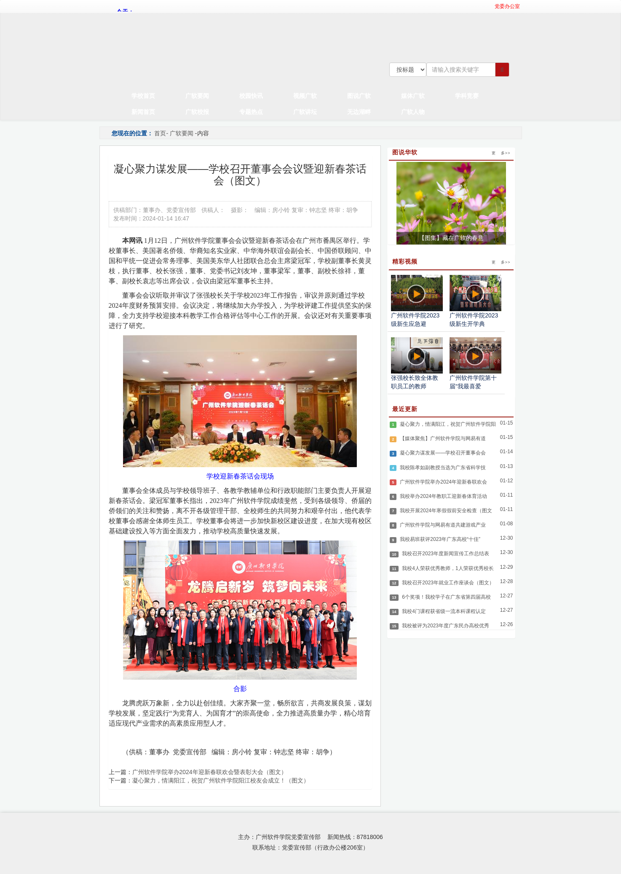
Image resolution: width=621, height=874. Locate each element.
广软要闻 (197, 95)
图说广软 (359, 95)
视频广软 (305, 95)
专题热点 (251, 112)
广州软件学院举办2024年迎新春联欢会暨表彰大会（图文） (209, 772)
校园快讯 (251, 95)
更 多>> (501, 153)
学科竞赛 (467, 95)
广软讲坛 (305, 112)
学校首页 (143, 95)
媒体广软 (413, 95)
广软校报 (197, 112)
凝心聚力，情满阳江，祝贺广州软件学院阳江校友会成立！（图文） (220, 780)
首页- (161, 133)
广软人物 (413, 112)
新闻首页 (143, 112)
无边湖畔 (359, 112)
